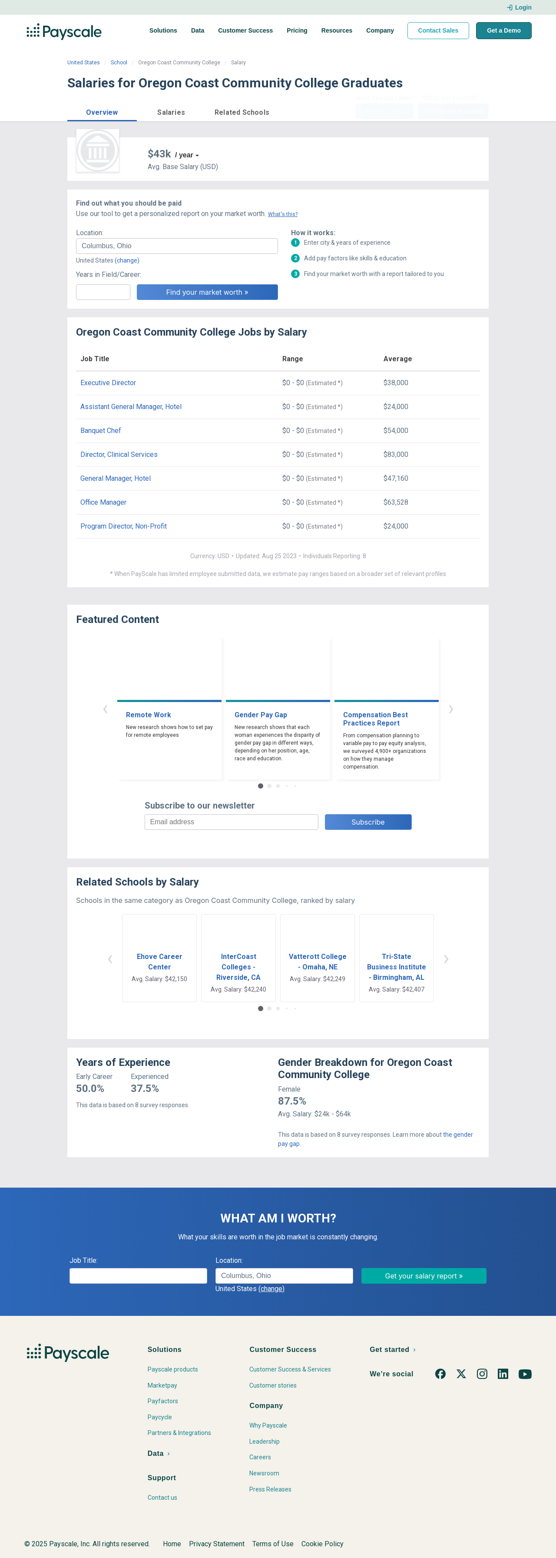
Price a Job (384, 111)
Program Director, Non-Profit (123, 526)
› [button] (451, 708)
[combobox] (177, 246)
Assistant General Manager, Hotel (131, 407)
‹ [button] (105, 708)
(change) (127, 260)
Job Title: (84, 1260)
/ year (184, 155)
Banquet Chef (100, 430)
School (119, 63)
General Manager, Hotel (115, 478)
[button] (102, 111)
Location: (89, 233)
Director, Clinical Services (119, 454)
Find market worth (453, 111)
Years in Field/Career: (108, 274)
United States (83, 63)
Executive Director (108, 383)
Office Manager (103, 502)
